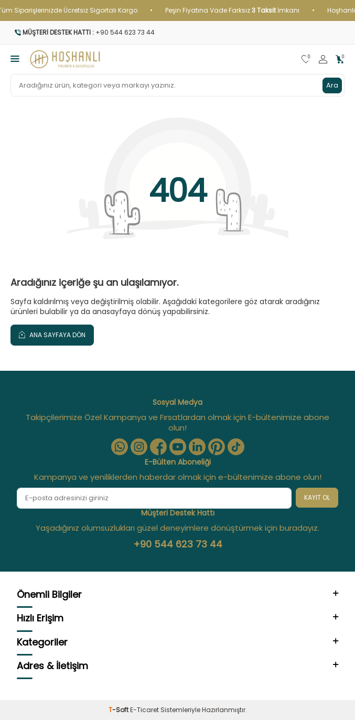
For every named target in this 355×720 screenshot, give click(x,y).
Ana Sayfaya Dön (52, 334)
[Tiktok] (236, 446)
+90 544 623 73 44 (177, 544)
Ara (332, 85)
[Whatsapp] (119, 446)
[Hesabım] (323, 59)
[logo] (65, 59)
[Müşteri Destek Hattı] (177, 32)
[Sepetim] (340, 59)
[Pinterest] (216, 446)
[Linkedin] (197, 446)
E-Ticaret (144, 709)
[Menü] (14, 58)
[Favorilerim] (306, 59)
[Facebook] (158, 446)
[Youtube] (177, 446)
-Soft (119, 709)
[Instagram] (139, 446)
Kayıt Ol (317, 497)
